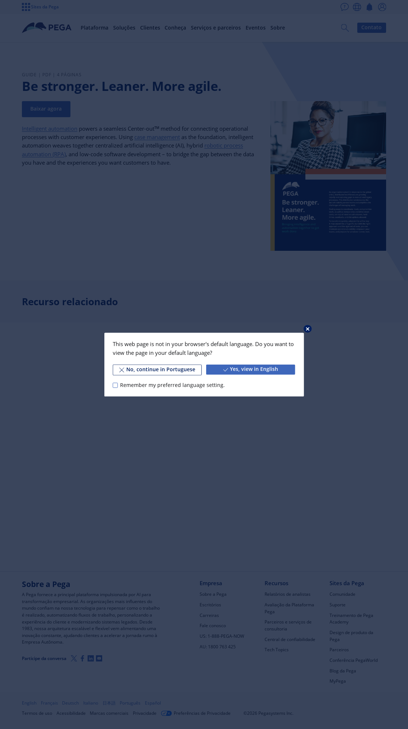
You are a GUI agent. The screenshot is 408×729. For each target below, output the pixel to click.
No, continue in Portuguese (157, 369)
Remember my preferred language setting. (172, 385)
